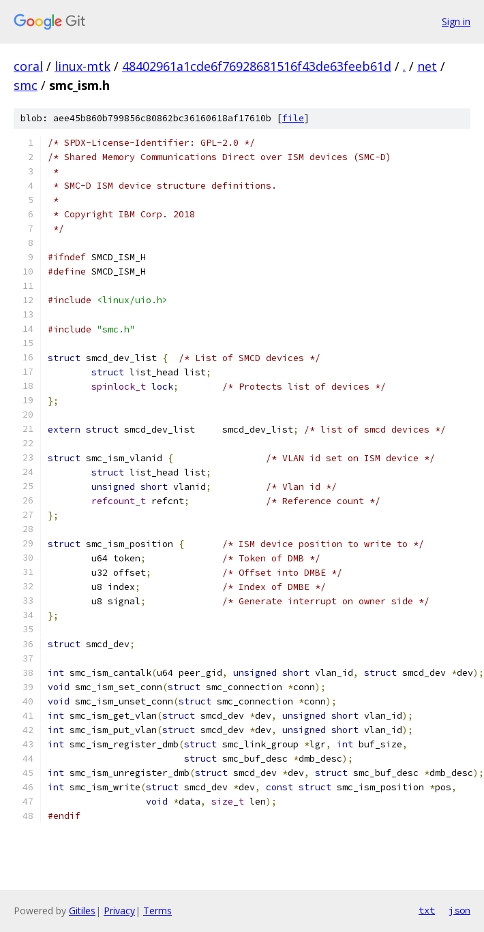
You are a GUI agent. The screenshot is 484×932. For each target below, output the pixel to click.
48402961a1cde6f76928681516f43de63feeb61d (256, 66)
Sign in (456, 21)
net (427, 66)
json (459, 910)
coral (28, 66)
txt (427, 910)
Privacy (119, 910)
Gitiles (82, 910)
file (293, 118)
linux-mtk (82, 66)
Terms (157, 910)
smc (25, 85)
